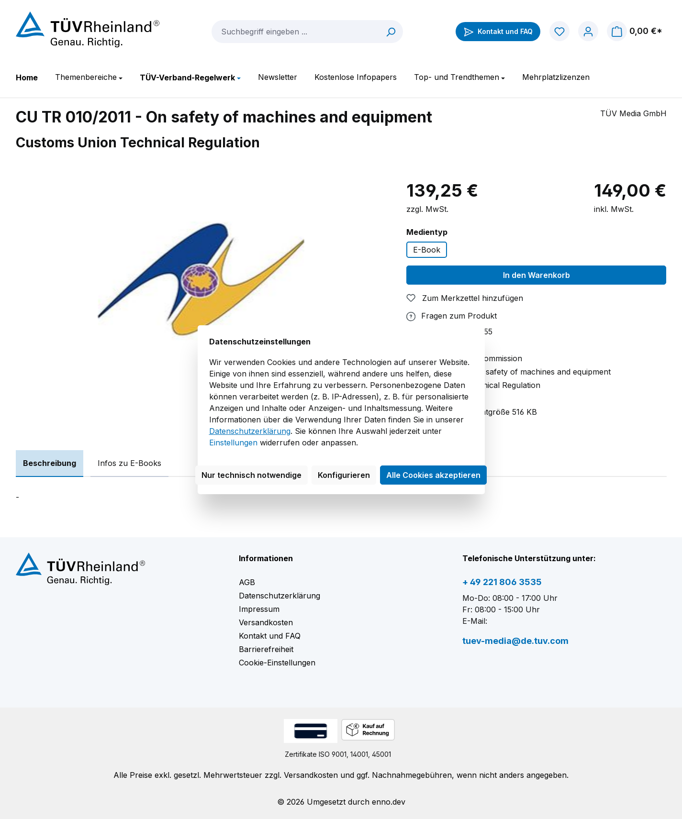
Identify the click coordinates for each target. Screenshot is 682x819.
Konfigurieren (344, 475)
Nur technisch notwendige (251, 475)
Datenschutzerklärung (250, 431)
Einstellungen (233, 442)
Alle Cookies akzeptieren (433, 475)
